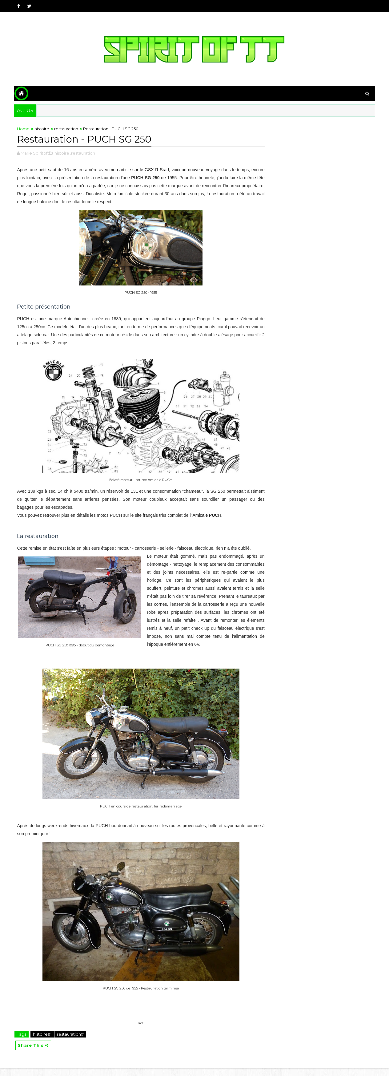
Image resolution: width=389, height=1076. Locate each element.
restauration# (71, 1041)
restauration (67, 128)
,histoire (62, 152)
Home (24, 128)
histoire (42, 128)
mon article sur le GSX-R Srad (143, 169)
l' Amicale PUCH (206, 514)
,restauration (83, 152)
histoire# (43, 1041)
